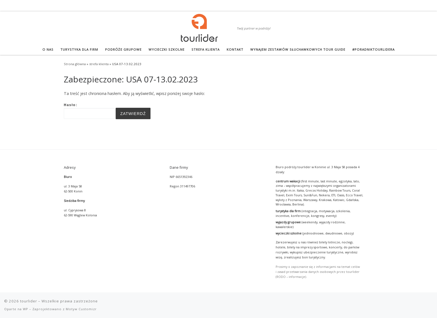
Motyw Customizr (81, 309)
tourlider (28, 301)
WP (25, 309)
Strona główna (75, 64)
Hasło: (89, 111)
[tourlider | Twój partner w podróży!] (199, 27)
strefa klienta (99, 64)
